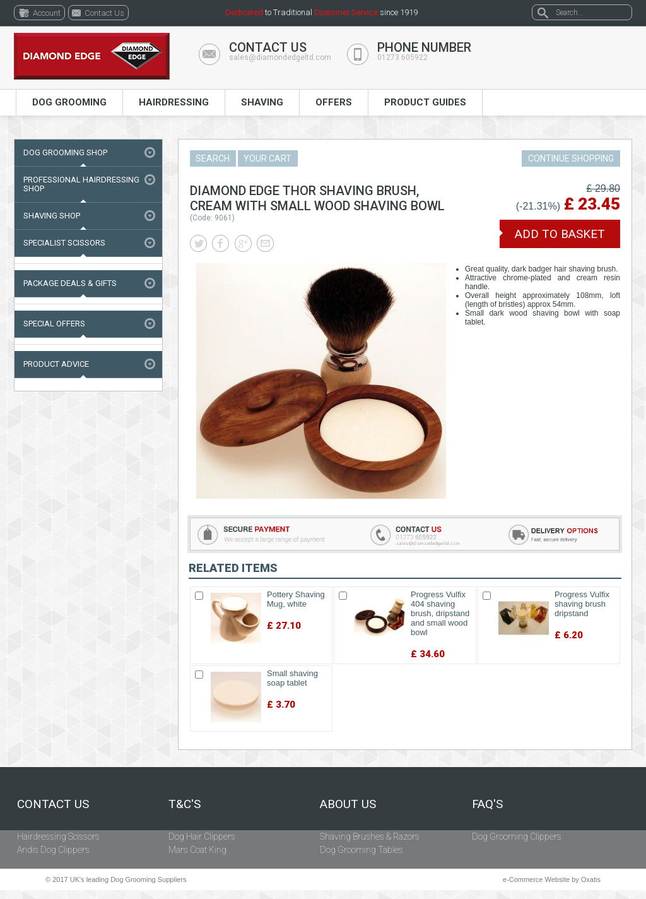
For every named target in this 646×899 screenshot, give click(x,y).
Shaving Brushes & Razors (370, 836)
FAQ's (487, 804)
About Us (348, 804)
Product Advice (56, 364)
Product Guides (425, 102)
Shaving (262, 102)
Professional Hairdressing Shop (81, 184)
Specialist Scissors (64, 242)
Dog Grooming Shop (65, 152)
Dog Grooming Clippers (516, 836)
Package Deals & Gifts (70, 283)
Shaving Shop (51, 215)
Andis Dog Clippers (53, 850)
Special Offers (54, 323)
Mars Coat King (197, 850)
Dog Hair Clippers (201, 836)
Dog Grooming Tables (361, 850)
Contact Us (53, 804)
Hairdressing (174, 102)
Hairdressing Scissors (58, 836)
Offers (333, 102)
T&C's (184, 804)
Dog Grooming (69, 102)
